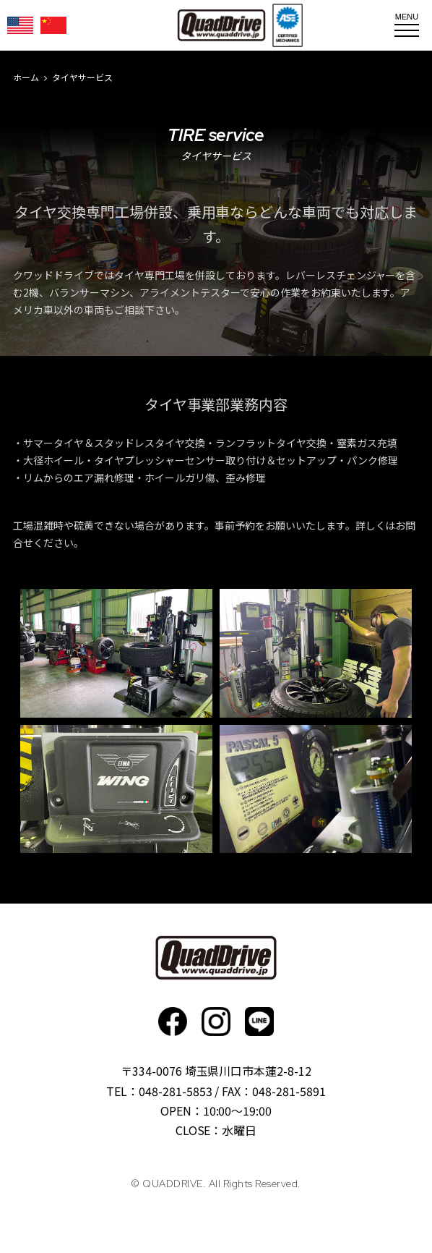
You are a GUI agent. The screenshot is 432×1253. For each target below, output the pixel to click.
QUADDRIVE (221, 25)
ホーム (26, 77)
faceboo (172, 1021)
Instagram (216, 1021)
